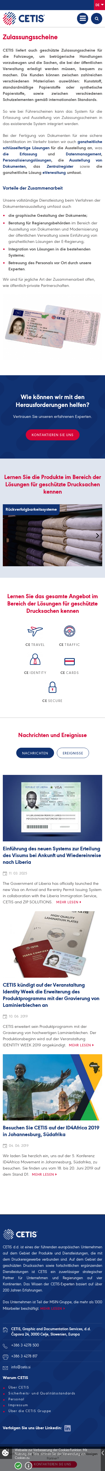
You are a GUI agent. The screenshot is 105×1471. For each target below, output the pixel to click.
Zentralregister (60, 166)
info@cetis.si (21, 1367)
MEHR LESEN (51, 1308)
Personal (16, 1399)
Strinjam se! (18, 1465)
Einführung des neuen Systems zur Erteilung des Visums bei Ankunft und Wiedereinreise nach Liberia (52, 855)
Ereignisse (73, 753)
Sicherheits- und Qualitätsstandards (42, 1393)
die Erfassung (20, 153)
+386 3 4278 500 (25, 1345)
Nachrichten (35, 753)
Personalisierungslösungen (27, 160)
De (99, 4)
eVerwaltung (54, 172)
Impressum (18, 1405)
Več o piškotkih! (28, 1465)
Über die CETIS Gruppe (29, 1411)
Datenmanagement (83, 153)
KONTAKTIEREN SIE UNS (53, 435)
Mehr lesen (67, 902)
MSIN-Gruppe (61, 1302)
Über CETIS (18, 1387)
